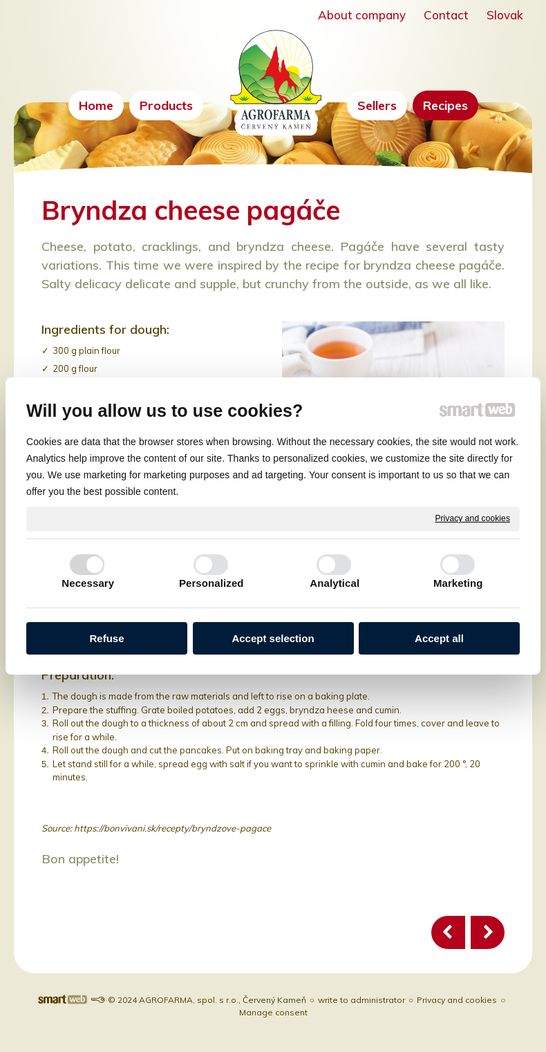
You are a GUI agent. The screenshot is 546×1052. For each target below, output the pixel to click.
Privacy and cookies (472, 518)
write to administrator (361, 1000)
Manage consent (273, 1012)
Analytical (334, 583)
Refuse (106, 638)
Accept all (439, 638)
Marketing (458, 583)
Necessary (88, 583)
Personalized (211, 583)
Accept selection (273, 638)
